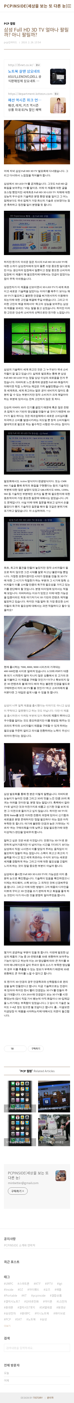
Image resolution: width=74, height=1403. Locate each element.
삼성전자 (11, 1313)
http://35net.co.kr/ (21, 65)
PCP (8, 1319)
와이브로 (60, 1313)
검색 (66, 1348)
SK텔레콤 (46, 1307)
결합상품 (57, 1295)
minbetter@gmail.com (23, 1183)
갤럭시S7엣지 (27, 1307)
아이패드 (34, 1289)
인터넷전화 (32, 1301)
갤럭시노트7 (13, 1301)
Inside (9, 1289)
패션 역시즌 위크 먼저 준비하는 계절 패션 (24, 99)
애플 (58, 1289)
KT (25, 1295)
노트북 (32, 1319)
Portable (11, 1295)
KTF (38, 1284)
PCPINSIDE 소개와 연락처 (19, 1245)
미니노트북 (42, 1313)
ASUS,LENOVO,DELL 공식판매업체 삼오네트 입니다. (25, 78)
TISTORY (38, 1397)
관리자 (50, 1397)
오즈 (47, 1289)
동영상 (62, 1307)
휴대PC (26, 1313)
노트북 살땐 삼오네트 (24, 71)
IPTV (50, 1284)
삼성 (44, 1319)
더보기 (7, 1325)
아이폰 (48, 1301)
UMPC (9, 1284)
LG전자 (62, 1301)
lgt (60, 1284)
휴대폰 (9, 1307)
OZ (21, 1289)
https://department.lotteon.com (30, 93)
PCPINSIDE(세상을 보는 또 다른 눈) (35, 6)
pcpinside (39, 1295)
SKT (19, 1319)
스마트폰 (24, 1284)
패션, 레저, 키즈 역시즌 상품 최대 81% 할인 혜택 (24, 107)
